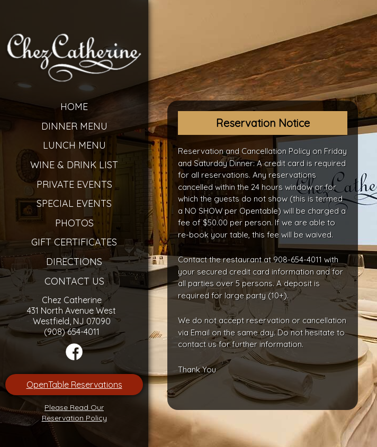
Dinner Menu (74, 126)
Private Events (74, 184)
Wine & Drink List (74, 165)
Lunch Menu (74, 145)
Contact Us (74, 281)
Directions (74, 262)
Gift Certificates (74, 242)
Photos (74, 223)
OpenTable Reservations (74, 384)
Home (74, 107)
